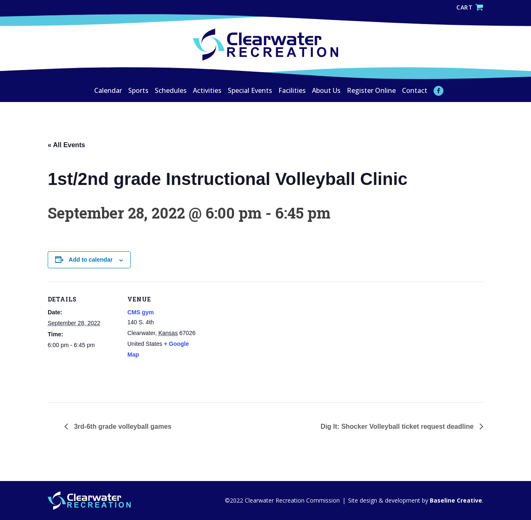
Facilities (292, 90)
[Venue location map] (251, 339)
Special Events (250, 90)
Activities (207, 90)
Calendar (108, 90)
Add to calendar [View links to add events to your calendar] (91, 259)
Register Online (371, 90)
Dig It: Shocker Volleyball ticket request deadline (398, 426)
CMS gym (140, 312)
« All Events (66, 144)
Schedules (171, 90)
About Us (326, 90)
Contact (414, 90)
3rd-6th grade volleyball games (121, 426)
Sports (138, 90)
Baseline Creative (455, 500)
